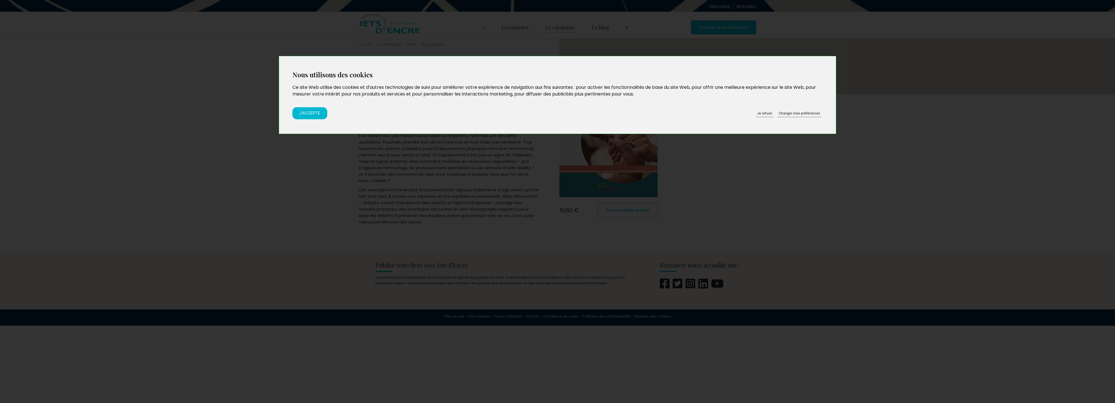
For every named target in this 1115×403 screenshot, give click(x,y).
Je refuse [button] (764, 113)
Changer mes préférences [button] (799, 113)
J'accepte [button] (309, 113)
